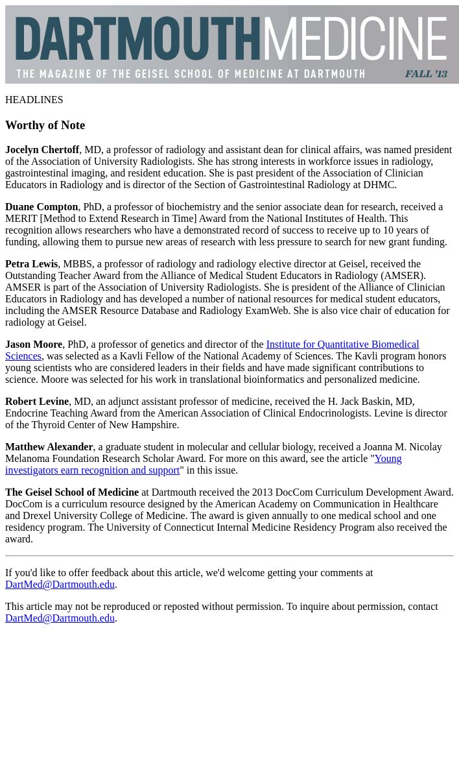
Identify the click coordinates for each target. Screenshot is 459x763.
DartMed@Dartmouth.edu (60, 584)
